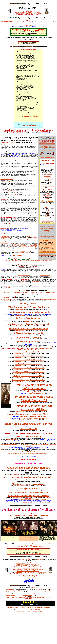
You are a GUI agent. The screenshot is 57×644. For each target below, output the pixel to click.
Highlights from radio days (47, 236)
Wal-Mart (43, 573)
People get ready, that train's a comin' (28, 341)
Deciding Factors (27, 565)
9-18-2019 (44, 393)
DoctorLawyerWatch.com (23, 241)
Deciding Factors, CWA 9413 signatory (35, 609)
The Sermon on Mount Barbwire (28, 307)
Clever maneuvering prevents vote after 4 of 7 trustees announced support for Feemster (36, 349)
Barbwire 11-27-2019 (7, 142)
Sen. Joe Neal (35, 564)
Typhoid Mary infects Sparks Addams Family (28, 312)
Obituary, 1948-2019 (34, 392)
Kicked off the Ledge (47, 179)
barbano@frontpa (34, 592)
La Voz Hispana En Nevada (35, 393)
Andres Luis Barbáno (12, 439)
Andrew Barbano (33, 587)
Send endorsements (47, 150)
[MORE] (36, 221)
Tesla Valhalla (17, 282)
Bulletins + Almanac (35, 562)
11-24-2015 (47, 207)
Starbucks (38, 573)
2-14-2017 (47, 198)
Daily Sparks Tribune (27, 595)
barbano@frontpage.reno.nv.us (7, 243)
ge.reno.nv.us (40, 592)
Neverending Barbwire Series (47, 226)
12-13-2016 (47, 196)
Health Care (20, 573)
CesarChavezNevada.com (6, 190)
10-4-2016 (47, 193)
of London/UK (27, 252)
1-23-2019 (33, 553)
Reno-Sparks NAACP (13, 194)
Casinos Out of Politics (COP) (24, 564)
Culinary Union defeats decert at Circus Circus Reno (33, 499)
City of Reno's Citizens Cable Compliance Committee (18, 590)
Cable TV (34, 572)
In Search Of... (32, 576)
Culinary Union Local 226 (24, 275)
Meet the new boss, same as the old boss (28, 484)
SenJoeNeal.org (12, 241)
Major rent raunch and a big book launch (28, 328)
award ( (24, 245)
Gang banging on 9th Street (28, 488)
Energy (12, 573)
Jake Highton (45, 147)
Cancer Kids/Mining (42, 572)
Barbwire (47, 247)
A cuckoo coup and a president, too (28, 467)
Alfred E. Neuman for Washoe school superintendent (28, 477)
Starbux (23, 251)
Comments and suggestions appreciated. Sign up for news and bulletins (28, 611)
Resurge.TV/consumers (29, 573)
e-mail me (8, 287)
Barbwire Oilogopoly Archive (35, 566)
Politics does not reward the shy (28, 436)
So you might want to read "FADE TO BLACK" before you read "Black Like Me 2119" (30, 502)
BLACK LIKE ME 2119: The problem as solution (28, 495)
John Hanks (40, 21)
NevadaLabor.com (27, 239)
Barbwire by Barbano (10, 595)
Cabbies (20, 572)
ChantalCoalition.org (5, 181)
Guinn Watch (19, 565)
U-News (27, 562)
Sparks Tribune (34, 244)
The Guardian (21, 252)
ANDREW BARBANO (27, 11)
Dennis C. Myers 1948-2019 (33, 416)
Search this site (24, 576)
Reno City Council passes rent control (28, 423)
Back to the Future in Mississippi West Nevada (47, 185)
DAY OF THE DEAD (28, 429)
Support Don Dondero (47, 146)
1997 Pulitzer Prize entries (47, 228)
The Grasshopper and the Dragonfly (47, 175)
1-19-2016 (47, 210)
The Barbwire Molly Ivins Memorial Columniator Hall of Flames (28, 569)
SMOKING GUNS (17, 256)
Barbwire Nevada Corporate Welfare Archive (28, 568)
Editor (2, 449)
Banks (16, 572)
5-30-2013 (47, 216)
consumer (15, 238)
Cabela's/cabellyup (27, 572)
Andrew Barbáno (16, 132)
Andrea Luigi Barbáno (17, 497)
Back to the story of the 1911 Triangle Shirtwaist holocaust (28, 546)
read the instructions (26, 21)
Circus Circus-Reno (45, 275)
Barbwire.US (23, 281)
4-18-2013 (47, 214)
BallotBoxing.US (4, 241)
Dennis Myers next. (49, 148)
